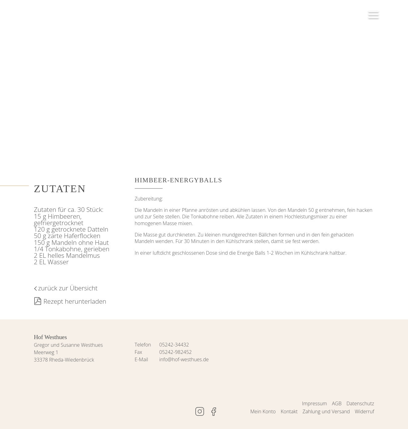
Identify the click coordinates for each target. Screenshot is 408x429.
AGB (337, 403)
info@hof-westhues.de (184, 359)
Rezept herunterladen (74, 301)
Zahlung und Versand (326, 411)
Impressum (314, 403)
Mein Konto (263, 411)
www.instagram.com (199, 411)
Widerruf (364, 411)
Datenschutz (360, 403)
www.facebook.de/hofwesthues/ (213, 411)
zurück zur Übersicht (68, 288)
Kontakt (289, 411)
